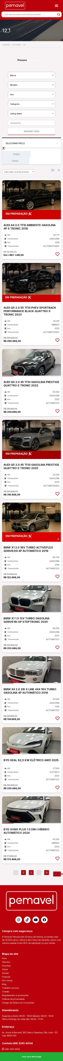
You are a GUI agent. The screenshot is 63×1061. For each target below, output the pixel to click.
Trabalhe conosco (10, 988)
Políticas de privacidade (13, 999)
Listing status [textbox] (16, 113)
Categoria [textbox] (14, 104)
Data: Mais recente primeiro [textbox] (16, 172)
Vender (5, 973)
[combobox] (31, 75)
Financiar (6, 977)
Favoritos (6, 965)
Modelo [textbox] (13, 85)
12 (47, 872)
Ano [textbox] (12, 94)
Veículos (6, 962)
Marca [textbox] (13, 75)
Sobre (5, 969)
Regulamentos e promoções (15, 995)
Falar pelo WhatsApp (31, 1056)
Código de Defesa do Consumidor (18, 1002)
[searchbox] (30, 123)
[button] (56, 5)
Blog (4, 984)
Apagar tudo (33, 60)
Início (4, 958)
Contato (5, 991)
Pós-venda (7, 980)
